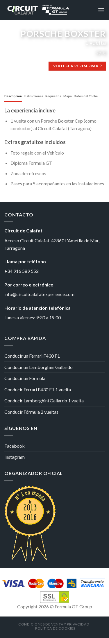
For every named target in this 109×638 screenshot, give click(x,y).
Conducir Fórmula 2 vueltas (31, 412)
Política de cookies (55, 628)
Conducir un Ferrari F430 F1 (32, 356)
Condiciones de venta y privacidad (53, 624)
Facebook (14, 446)
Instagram (14, 457)
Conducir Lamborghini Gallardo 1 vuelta (44, 400)
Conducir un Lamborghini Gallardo (38, 367)
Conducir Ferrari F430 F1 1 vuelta (37, 389)
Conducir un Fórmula (24, 378)
